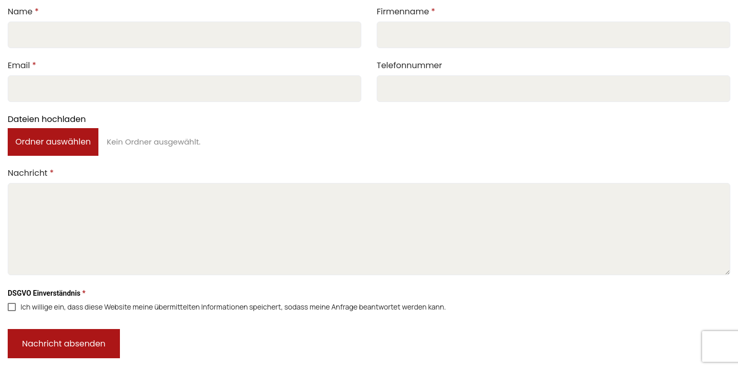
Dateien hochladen (47, 119)
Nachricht (31, 173)
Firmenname (406, 11)
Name (23, 11)
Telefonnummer (409, 65)
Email (22, 65)
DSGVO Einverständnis (47, 293)
